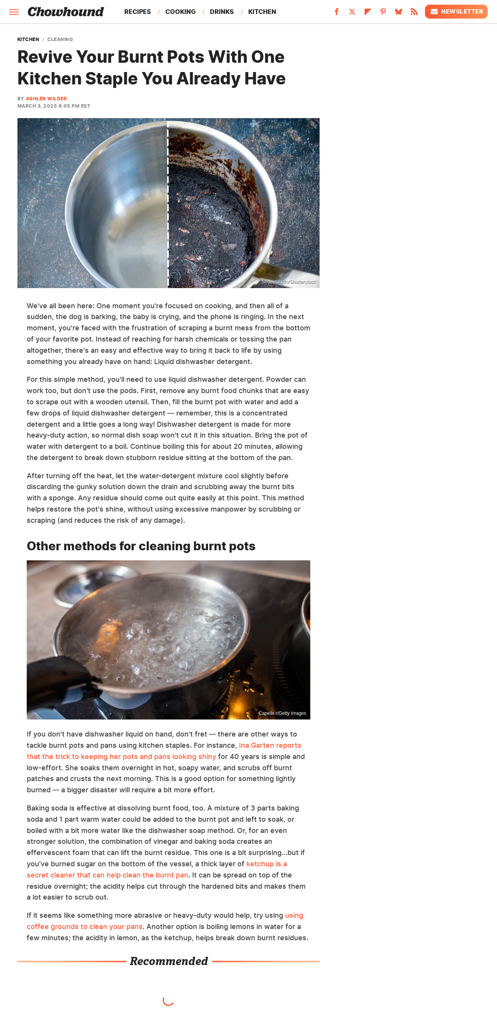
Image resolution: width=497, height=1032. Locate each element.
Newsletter (456, 11)
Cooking (180, 11)
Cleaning (60, 39)
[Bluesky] (398, 14)
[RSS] (414, 14)
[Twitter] (352, 14)
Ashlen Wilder (46, 98)
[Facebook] (336, 14)
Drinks (222, 11)
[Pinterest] (383, 14)
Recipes (137, 11)
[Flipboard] (367, 14)
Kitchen (262, 11)
